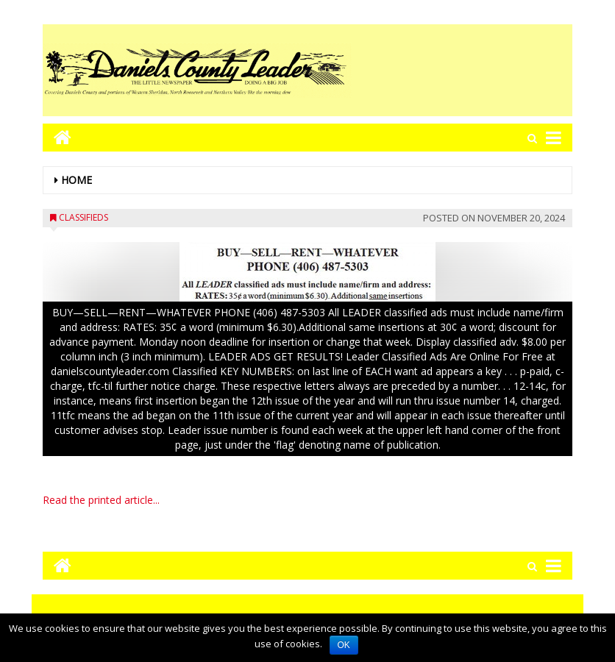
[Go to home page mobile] (57, 137)
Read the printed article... (101, 500)
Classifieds (83, 217)
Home (76, 180)
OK (344, 645)
